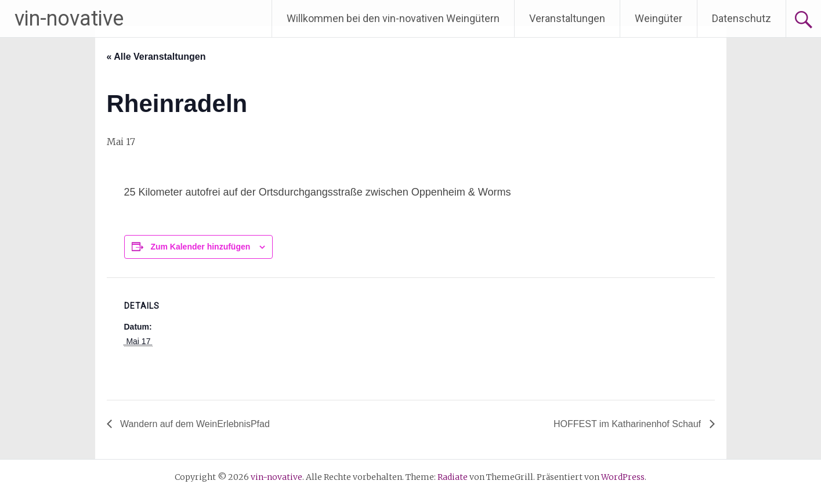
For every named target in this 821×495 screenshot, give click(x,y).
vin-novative (69, 18)
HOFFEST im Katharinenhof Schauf (628, 424)
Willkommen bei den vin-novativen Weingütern (393, 18)
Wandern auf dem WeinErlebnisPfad (194, 424)
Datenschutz (741, 18)
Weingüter (658, 18)
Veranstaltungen (567, 18)
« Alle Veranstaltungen (156, 57)
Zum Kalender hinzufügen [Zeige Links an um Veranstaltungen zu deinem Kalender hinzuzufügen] (200, 246)
